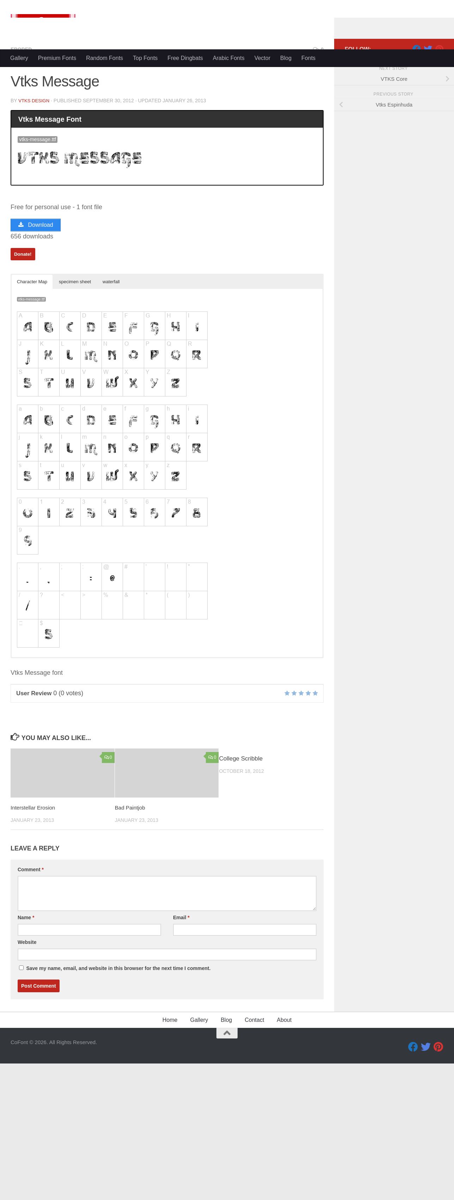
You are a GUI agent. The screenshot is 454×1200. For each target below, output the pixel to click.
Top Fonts (145, 58)
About (284, 1156)
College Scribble (241, 895)
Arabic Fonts (229, 58)
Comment (31, 1006)
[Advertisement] (227, 120)
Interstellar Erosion (36, 944)
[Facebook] (416, 183)
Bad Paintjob (132, 944)
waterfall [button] (111, 418)
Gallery (19, 58)
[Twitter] (428, 183)
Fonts (308, 58)
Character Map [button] (32, 418)
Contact (254, 1156)
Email (181, 1054)
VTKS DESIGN (34, 234)
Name (26, 1054)
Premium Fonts (57, 58)
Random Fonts (104, 58)
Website (27, 1078)
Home (170, 1156)
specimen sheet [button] (75, 418)
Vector (262, 58)
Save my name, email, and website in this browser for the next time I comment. (118, 1105)
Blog (286, 58)
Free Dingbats (185, 58)
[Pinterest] (439, 183)
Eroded (23, 183)
